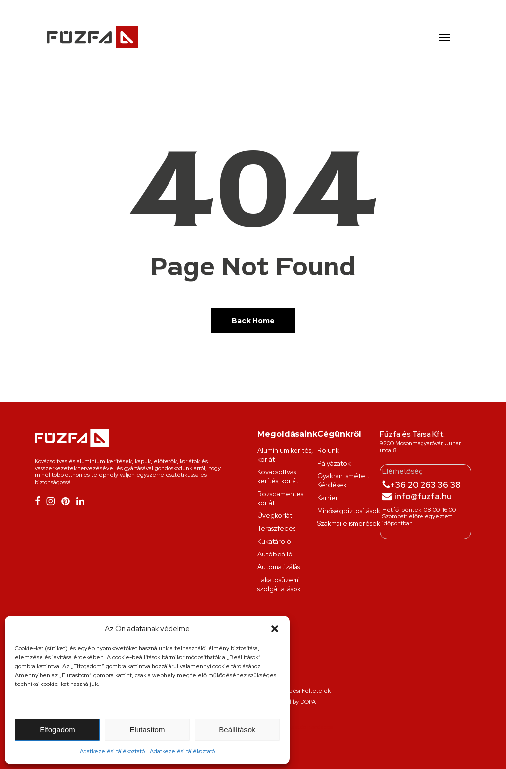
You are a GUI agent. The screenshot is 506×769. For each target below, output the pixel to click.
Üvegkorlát (274, 515)
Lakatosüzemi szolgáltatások (279, 584)
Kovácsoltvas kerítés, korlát (277, 476)
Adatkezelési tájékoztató (112, 751)
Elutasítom (147, 730)
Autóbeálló (275, 554)
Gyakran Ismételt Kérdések (343, 480)
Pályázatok (334, 463)
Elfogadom (57, 730)
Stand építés (321, 727)
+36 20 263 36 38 (425, 484)
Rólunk (328, 450)
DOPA (308, 702)
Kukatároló (274, 541)
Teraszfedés (276, 528)
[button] (275, 629)
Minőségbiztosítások (348, 510)
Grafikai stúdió (293, 727)
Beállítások (237, 730)
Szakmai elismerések (348, 523)
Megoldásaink (287, 434)
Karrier (327, 497)
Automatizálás (278, 566)
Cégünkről (339, 434)
